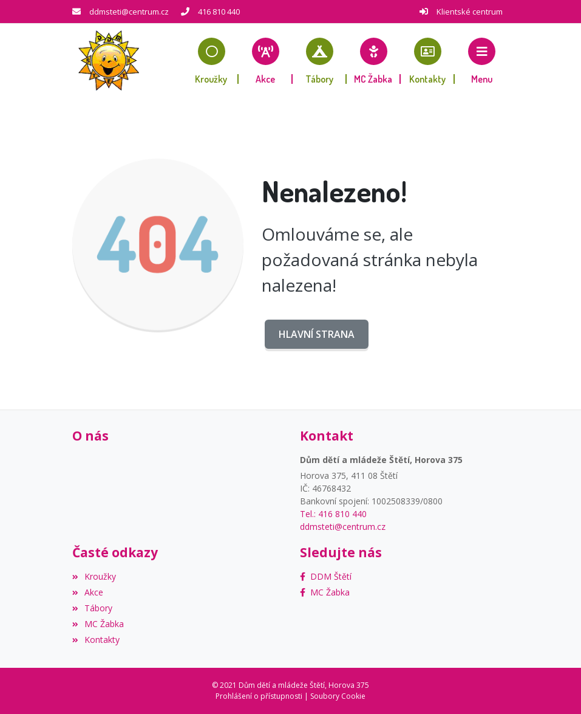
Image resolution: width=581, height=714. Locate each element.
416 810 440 (219, 11)
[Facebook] (326, 576)
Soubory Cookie (337, 696)
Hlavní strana (317, 334)
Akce (87, 592)
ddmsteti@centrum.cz (129, 11)
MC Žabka (98, 624)
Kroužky (94, 576)
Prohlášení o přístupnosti (259, 696)
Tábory (92, 608)
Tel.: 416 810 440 (333, 514)
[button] (482, 61)
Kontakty (96, 639)
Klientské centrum (470, 11)
